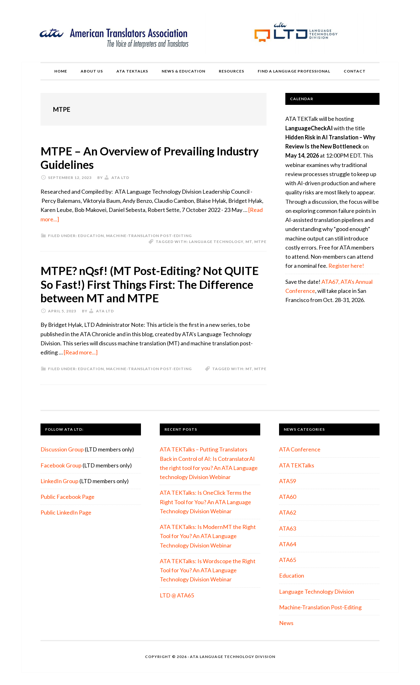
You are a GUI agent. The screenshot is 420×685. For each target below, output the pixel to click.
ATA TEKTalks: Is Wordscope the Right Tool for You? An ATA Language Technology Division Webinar (208, 570)
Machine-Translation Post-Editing (149, 235)
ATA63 (287, 528)
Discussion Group (62, 449)
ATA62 (287, 512)
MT (248, 241)
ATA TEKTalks (296, 465)
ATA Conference (299, 449)
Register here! (346, 265)
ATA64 (287, 544)
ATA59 (287, 480)
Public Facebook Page (67, 496)
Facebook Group (61, 465)
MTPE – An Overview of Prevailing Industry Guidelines (149, 157)
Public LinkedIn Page (65, 512)
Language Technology (216, 241)
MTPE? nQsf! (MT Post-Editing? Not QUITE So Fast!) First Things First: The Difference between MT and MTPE (149, 284)
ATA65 (287, 559)
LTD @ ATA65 (177, 595)
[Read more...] (81, 352)
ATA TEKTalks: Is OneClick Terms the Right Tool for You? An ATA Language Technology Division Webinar (205, 502)
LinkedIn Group (59, 480)
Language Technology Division (316, 591)
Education (91, 235)
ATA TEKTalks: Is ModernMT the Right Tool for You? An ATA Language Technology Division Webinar (208, 536)
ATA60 (287, 496)
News (286, 622)
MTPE (260, 241)
